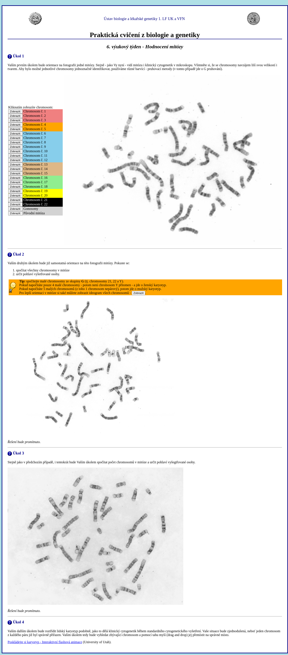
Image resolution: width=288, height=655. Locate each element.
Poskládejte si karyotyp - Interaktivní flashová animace (45, 642)
